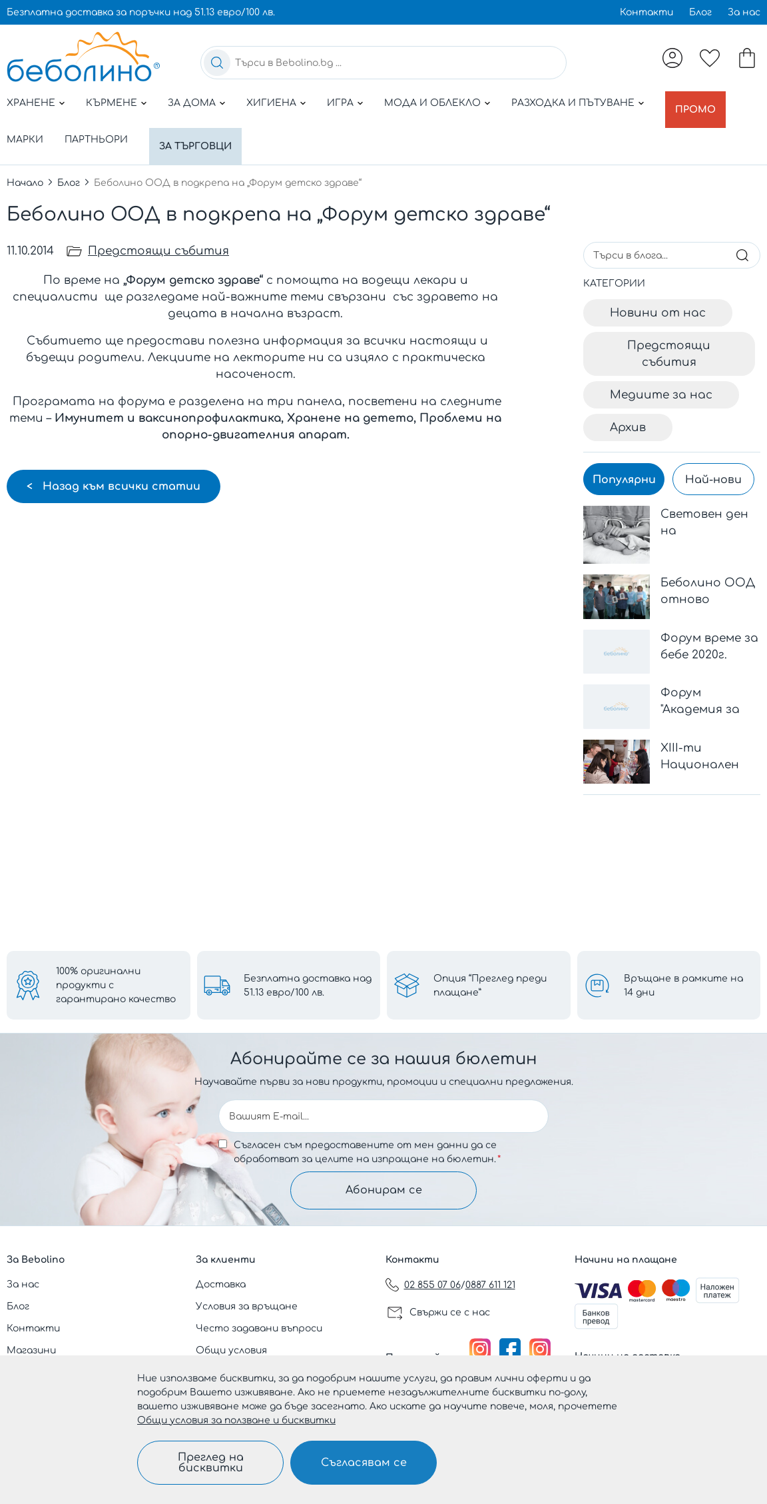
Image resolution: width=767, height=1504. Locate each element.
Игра (340, 103)
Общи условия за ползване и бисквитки (236, 1420)
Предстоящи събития (158, 236)
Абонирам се (384, 1189)
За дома (192, 103)
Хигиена (271, 103)
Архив (628, 412)
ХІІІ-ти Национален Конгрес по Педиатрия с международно (706, 742)
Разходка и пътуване (573, 103)
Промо (698, 103)
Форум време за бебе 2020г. (709, 631)
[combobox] (383, 62)
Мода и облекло (432, 103)
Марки (25, 132)
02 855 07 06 (432, 1285)
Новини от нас (658, 298)
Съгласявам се (364, 1463)
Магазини (31, 1350)
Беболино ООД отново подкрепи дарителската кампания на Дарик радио (708, 577)
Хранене (31, 103)
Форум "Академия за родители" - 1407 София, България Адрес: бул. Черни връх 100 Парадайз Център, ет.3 (706, 687)
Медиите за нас (661, 380)
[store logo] (83, 56)
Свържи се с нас (449, 1312)
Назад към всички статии (119, 472)
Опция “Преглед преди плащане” (490, 984)
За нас (744, 12)
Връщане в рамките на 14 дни (683, 984)
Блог (700, 12)
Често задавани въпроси (259, 1328)
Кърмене (111, 103)
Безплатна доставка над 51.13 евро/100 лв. (308, 984)
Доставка (221, 1284)
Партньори (96, 132)
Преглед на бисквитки (211, 1462)
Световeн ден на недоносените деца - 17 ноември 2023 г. (708, 508)
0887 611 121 (490, 1285)
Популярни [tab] (624, 465)
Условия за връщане (247, 1306)
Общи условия (231, 1350)
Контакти (646, 12)
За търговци (198, 132)
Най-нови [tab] (713, 465)
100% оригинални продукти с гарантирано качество (116, 983)
